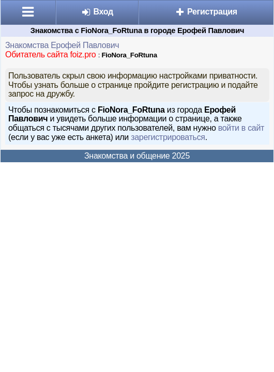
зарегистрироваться (168, 137)
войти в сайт (241, 127)
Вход (97, 11)
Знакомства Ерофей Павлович (62, 45)
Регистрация (206, 11)
